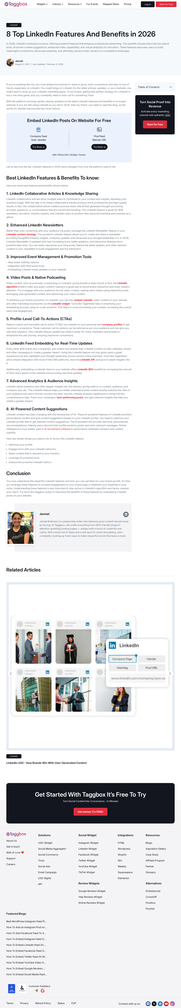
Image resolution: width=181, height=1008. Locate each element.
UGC (167, 115)
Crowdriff (151, 896)
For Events (92, 4)
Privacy (24, 1003)
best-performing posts (70, 397)
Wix (120, 860)
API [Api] (40, 884)
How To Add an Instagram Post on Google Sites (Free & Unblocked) (26, 927)
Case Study (152, 854)
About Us (11, 840)
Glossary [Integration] (151, 872)
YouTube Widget (87, 866)
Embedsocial (153, 890)
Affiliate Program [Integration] (155, 860)
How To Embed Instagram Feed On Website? (26, 939)
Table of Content (148, 87)
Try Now (38, 146)
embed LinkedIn (83, 300)
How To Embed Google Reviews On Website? (26, 968)
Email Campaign (47, 872)
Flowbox (151, 902)
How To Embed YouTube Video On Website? (26, 962)
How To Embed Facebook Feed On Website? (26, 950)
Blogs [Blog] (149, 842)
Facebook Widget (88, 854)
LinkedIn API (87, 359)
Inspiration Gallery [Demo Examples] (156, 848)
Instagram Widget (88, 842)
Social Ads (44, 866)
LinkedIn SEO (85, 369)
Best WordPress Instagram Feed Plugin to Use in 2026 (26, 921)
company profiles (112, 324)
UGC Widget (45, 842)
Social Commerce (48, 854)
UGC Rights (44, 878)
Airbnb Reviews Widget (91, 902)
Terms (9, 1003)
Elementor (123, 878)
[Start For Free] (166, 4)
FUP (73, 1003)
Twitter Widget (86, 860)
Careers (10, 864)
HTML (121, 842)
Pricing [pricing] (127, 4)
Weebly (122, 866)
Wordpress (124, 848)
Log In (148, 4)
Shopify (122, 854)
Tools (41, 860)
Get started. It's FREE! (90, 811)
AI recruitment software (57, 428)
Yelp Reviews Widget (90, 896)
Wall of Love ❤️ (15, 852)
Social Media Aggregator (52, 848)
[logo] (16, 4)
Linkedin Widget (87, 848)
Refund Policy (43, 1003)
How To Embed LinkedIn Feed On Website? (26, 944)
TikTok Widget (86, 872)
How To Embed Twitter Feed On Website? (26, 956)
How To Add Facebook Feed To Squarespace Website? (26, 933)
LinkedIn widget (60, 303)
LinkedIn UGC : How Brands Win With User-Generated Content (46, 762)
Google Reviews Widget (91, 890)
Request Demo (111, 4)
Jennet (19, 61)
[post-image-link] (90, 666)
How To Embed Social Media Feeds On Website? (26, 974)
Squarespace (125, 872)
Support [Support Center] (10, 858)
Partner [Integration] (150, 866)
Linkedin (14, 25)
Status (61, 1003)
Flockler (150, 908)
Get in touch (13, 846)
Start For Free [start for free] (155, 124)
